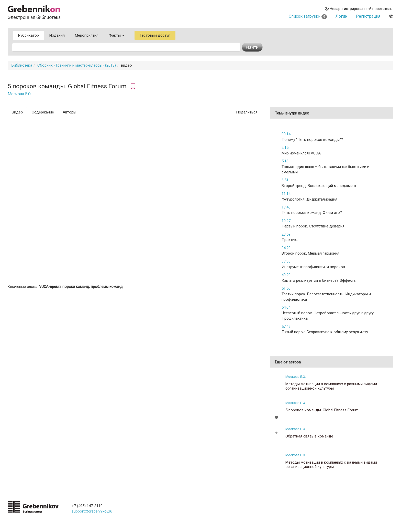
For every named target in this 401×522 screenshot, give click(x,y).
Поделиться (247, 112)
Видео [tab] (17, 112)
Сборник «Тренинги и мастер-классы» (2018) (76, 65)
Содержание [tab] (43, 112)
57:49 (286, 326)
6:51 (285, 180)
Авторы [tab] (69, 112)
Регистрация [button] (368, 16)
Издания (57, 35)
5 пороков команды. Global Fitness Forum (322, 410)
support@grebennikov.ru (92, 511)
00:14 (286, 134)
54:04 (286, 307)
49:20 (286, 275)
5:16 (285, 161)
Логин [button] (341, 16)
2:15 (285, 147)
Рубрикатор (28, 35)
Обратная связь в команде (309, 436)
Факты (116, 35)
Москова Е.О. (19, 94)
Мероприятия (86, 35)
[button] (276, 417)
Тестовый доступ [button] (155, 35)
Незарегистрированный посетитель (358, 8)
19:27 (286, 220)
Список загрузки (308, 16)
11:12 (286, 193)
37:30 (286, 261)
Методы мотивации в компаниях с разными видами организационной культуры (331, 386)
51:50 (286, 288)
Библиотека (22, 65)
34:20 (286, 248)
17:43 (286, 207)
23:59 (286, 234)
